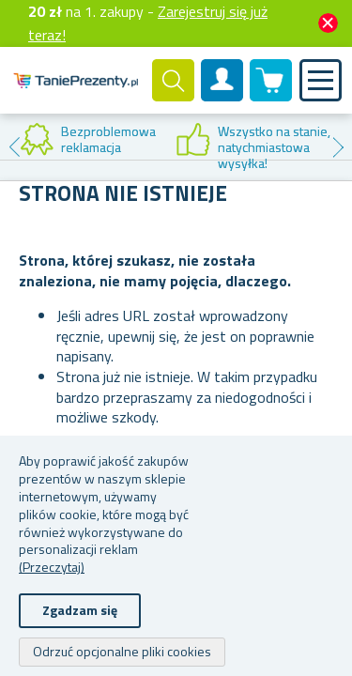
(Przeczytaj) (51, 566)
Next (338, 147)
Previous (14, 147)
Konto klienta (222, 95)
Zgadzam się (79, 610)
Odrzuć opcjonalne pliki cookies (122, 651)
